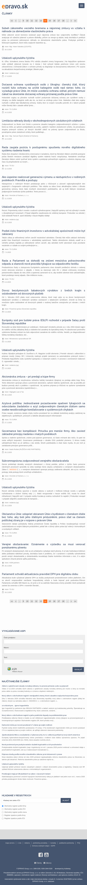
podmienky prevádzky (40, 843)
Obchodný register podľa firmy (14, 806)
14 (45, 21)
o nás (19, 843)
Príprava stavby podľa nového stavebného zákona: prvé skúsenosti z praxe (32, 754)
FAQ (78, 843)
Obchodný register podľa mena (14, 812)
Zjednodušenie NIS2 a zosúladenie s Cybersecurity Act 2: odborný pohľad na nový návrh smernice (41, 735)
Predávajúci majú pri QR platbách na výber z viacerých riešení (26, 774)
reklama (27, 843)
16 (54, 21)
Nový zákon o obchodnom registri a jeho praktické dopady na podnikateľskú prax (34, 715)
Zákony (48, 863)
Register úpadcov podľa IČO (13, 818)
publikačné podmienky (66, 843)
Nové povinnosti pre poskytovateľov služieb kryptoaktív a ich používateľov (32, 744)
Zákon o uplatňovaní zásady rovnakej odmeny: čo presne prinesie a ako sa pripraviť (35, 686)
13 (41, 21)
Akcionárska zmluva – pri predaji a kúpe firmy (28, 376)
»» (75, 21)
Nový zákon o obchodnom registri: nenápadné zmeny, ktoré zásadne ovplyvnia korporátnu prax (40, 696)
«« (12, 21)
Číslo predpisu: (10, 638)
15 (50, 21)
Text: (5, 657)
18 (63, 21)
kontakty (53, 843)
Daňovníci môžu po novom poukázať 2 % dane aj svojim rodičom (27, 725)
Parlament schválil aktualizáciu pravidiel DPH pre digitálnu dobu (40, 574)
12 (36, 21)
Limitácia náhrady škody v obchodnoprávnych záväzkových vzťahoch (42, 120)
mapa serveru (9, 843)
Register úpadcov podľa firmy (13, 815)
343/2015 (12, 469)
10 (27, 21)
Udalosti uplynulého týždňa (18, 58)
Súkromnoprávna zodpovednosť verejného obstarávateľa (35, 460)
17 (59, 21)
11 (32, 21)
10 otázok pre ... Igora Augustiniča (15, 705)
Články (7, 13)
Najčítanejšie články (16, 681)
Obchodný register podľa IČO (13, 809)
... (19, 21)
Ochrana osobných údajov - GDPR (43, 846)
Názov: (6, 648)
